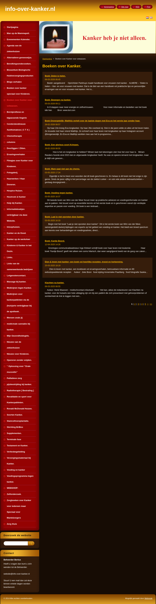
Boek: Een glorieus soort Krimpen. (62, 144)
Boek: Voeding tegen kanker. (59, 193)
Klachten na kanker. (54, 282)
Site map (124, 7)
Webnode (148, 598)
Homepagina (109, 7)
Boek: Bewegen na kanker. (58, 100)
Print (148, 7)
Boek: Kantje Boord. (55, 241)
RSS (137, 7)
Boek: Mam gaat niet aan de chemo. (62, 169)
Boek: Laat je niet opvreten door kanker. (64, 217)
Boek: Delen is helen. (55, 76)
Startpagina (47, 59)
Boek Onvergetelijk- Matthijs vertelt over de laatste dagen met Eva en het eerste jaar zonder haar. (92, 121)
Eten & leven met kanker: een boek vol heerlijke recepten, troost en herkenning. (84, 262)
